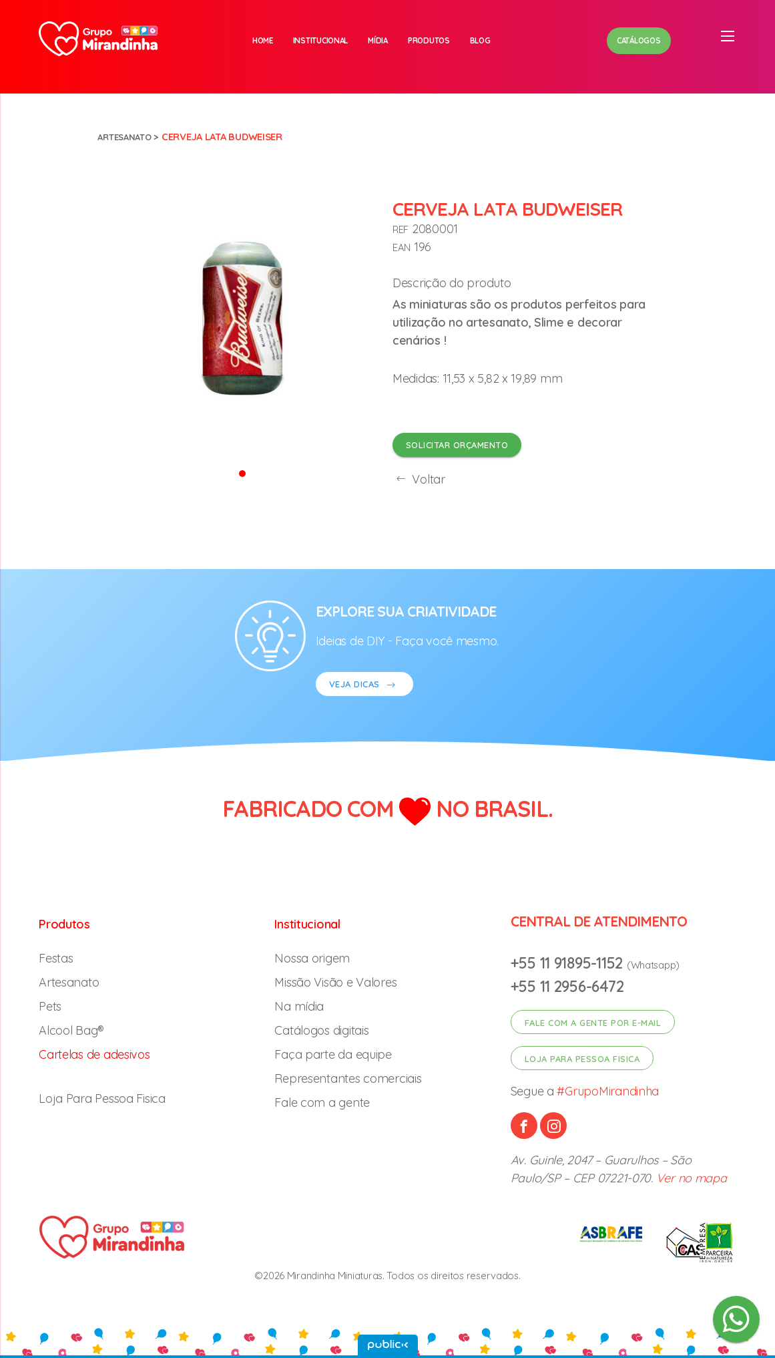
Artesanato (127, 136)
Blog (480, 40)
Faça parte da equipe (333, 1054)
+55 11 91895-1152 (569, 963)
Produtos (429, 40)
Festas (56, 958)
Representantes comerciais (347, 1078)
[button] (242, 472)
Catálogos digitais (321, 1030)
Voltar (419, 479)
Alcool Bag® (71, 1030)
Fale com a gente (322, 1102)
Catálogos (639, 40)
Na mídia (299, 1006)
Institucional (320, 40)
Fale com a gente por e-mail (593, 1022)
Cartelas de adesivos (94, 1054)
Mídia (378, 40)
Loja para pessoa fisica (582, 1058)
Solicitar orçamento (457, 445)
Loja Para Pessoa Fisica (102, 1098)
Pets (50, 1006)
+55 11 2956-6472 (567, 986)
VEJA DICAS (364, 686)
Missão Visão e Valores (335, 982)
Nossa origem (312, 958)
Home (262, 40)
